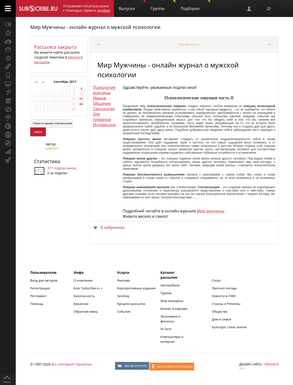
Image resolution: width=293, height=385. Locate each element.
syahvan (51, 148)
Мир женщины (171, 301)
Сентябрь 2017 (65, 82)
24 (81, 104)
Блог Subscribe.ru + (88, 288)
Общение (102, 103)
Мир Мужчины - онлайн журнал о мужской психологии (95, 27)
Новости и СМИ (224, 296)
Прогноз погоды (224, 288)
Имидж (99, 98)
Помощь (36, 303)
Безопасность (84, 296)
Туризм (166, 293)
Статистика (47, 161)
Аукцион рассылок (131, 303)
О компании (83, 280)
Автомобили (170, 285)
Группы (163, 5)
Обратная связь (86, 311)
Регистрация (40, 288)
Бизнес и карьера (173, 308)
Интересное (104, 124)
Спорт (216, 280)
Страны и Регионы (226, 303)
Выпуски (132, 5)
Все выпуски (189, 44)
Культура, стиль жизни (229, 327)
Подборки (195, 5)
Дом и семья (221, 319)
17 (81, 99)
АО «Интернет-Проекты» (71, 364)
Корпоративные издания (136, 288)
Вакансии (81, 303)
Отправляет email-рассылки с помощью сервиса (86, 8)
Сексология (103, 108)
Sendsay (123, 296)
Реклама (123, 280)
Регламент (38, 296)
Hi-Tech (166, 329)
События (123, 311)
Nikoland (271, 364)
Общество (219, 311)
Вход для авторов (43, 280)
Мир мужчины (210, 211)
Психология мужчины (104, 90)
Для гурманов (102, 116)
